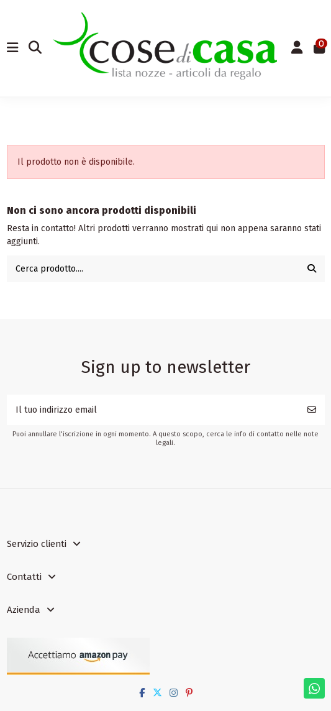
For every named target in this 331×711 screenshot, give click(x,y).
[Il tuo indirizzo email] (153, 410)
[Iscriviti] (312, 410)
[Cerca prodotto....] (312, 268)
